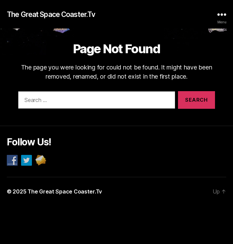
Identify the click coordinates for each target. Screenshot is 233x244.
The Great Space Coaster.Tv (51, 14)
